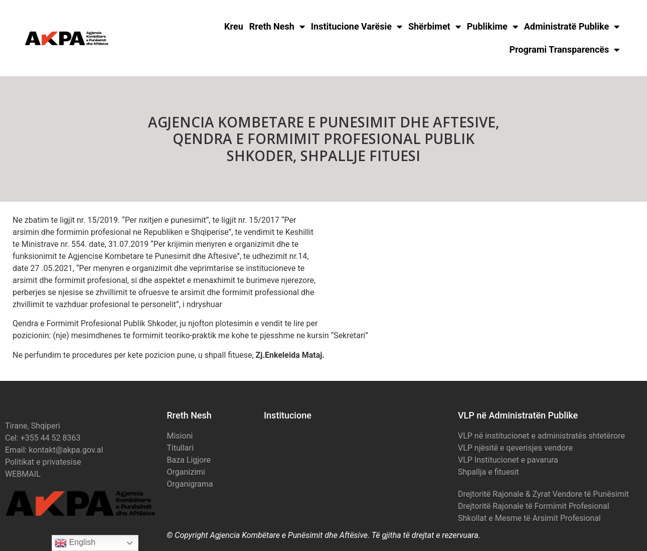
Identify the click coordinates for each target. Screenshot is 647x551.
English (75, 543)
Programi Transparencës (564, 49)
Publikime (492, 26)
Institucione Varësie (356, 26)
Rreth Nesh (277, 26)
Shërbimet (434, 26)
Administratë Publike (572, 26)
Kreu (233, 26)
